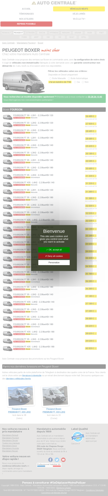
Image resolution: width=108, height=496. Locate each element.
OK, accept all (54, 250)
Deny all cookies (54, 256)
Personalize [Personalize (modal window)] (54, 262)
